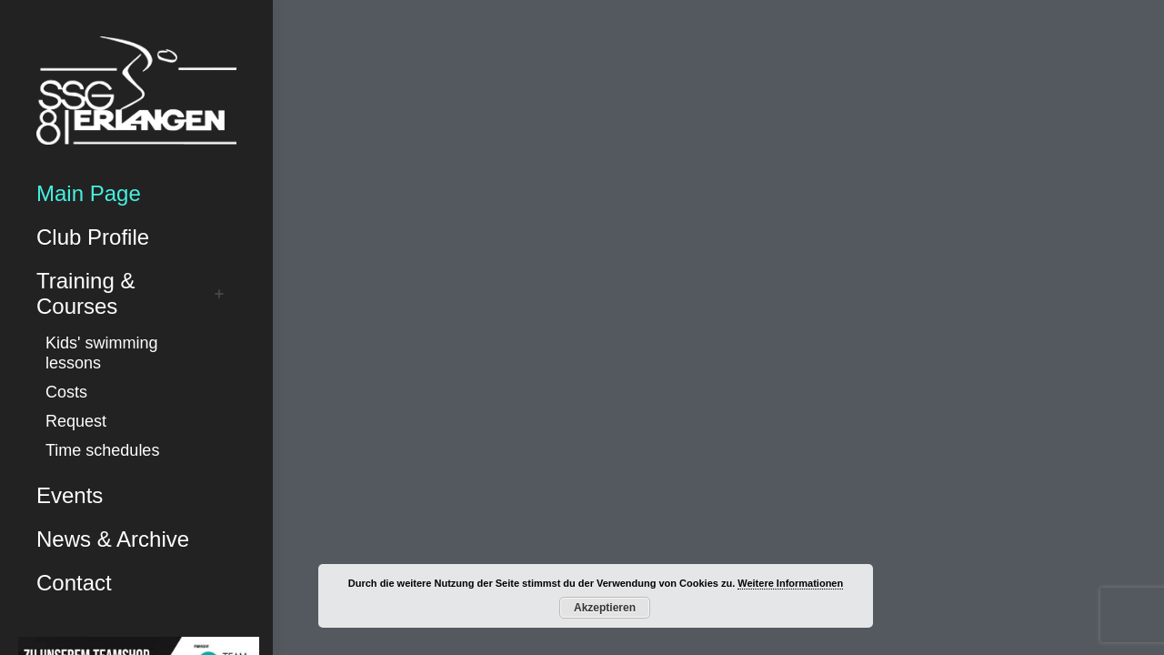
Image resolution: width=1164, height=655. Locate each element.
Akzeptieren (605, 607)
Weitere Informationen (790, 583)
